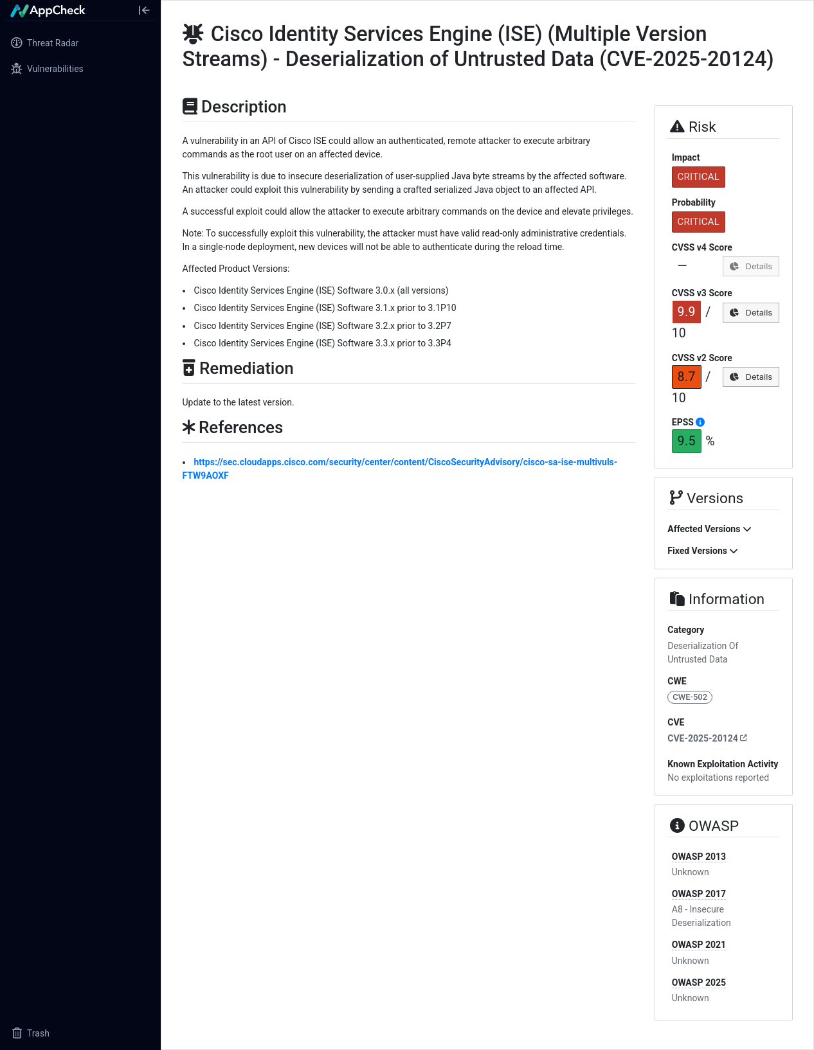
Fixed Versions (702, 551)
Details (750, 266)
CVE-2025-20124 (707, 738)
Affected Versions (709, 529)
